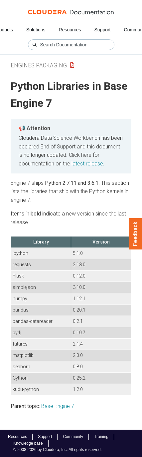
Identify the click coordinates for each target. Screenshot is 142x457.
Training (101, 436)
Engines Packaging (39, 65)
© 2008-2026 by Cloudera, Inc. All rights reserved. (57, 449)
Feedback (135, 233)
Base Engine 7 (57, 406)
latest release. (87, 163)
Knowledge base (28, 443)
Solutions (36, 29)
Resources (70, 29)
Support (102, 29)
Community (73, 436)
